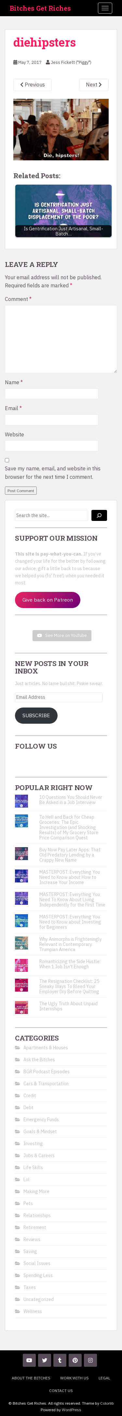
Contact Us (61, 1390)
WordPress (71, 1409)
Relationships (37, 1215)
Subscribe (36, 715)
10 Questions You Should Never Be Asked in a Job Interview (70, 799)
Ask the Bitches (39, 1060)
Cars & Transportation (46, 1084)
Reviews (31, 1239)
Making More (36, 1191)
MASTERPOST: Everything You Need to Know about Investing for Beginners (70, 922)
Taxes (29, 1287)
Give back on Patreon (47, 599)
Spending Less (38, 1275)
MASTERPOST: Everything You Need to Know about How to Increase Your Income (69, 877)
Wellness (32, 1311)
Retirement (34, 1227)
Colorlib (107, 1403)
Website (14, 434)
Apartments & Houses (45, 1048)
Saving (30, 1251)
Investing (33, 1143)
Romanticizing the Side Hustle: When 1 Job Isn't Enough (70, 964)
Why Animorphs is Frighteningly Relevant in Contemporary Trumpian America (70, 944)
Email (13, 408)
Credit (29, 1096)
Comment (18, 299)
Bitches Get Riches (40, 8)
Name (14, 382)
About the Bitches (31, 1378)
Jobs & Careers (39, 1155)
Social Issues (36, 1263)
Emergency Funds (41, 1119)
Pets (28, 1203)
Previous (32, 84)
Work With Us (74, 1378)
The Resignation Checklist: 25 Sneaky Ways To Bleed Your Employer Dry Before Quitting (69, 986)
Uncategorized (38, 1299)
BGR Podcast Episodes (46, 1072)
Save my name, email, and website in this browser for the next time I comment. (53, 472)
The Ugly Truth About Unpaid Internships (68, 1006)
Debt (28, 1108)
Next (94, 84)
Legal (104, 1378)
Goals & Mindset (40, 1131)
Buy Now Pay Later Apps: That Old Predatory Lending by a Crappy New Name (70, 855)
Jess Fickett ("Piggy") (71, 62)
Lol (26, 1179)
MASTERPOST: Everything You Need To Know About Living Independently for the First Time (72, 900)
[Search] (99, 515)
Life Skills (33, 1167)
